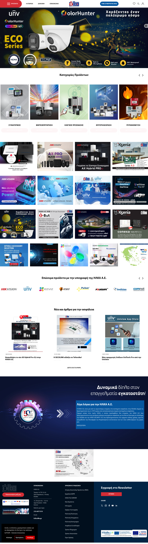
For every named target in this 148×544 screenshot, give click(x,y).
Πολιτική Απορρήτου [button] (18, 533)
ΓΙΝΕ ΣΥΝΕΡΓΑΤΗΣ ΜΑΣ (109, 4)
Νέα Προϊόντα (69, 503)
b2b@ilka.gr (38, 520)
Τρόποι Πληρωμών (71, 531)
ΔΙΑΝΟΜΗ (41, 4)
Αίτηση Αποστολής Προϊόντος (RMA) (76, 491)
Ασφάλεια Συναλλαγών (72, 527)
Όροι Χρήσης (69, 539)
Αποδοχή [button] (30, 537)
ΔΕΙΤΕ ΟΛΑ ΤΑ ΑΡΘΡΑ (74, 369)
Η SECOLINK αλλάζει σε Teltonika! (68, 359)
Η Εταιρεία (68, 507)
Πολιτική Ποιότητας (71, 515)
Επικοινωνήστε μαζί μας (13, 496)
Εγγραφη (111, 495)
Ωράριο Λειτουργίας (71, 511)
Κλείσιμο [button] (9, 537)
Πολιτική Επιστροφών (72, 523)
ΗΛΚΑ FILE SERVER (71, 499)
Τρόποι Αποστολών (71, 535)
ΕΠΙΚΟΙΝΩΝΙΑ (54, 4)
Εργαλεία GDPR (70, 495)
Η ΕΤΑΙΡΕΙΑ (29, 4)
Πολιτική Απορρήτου (71, 519)
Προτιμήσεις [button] (20, 537)
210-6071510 (38, 513)
